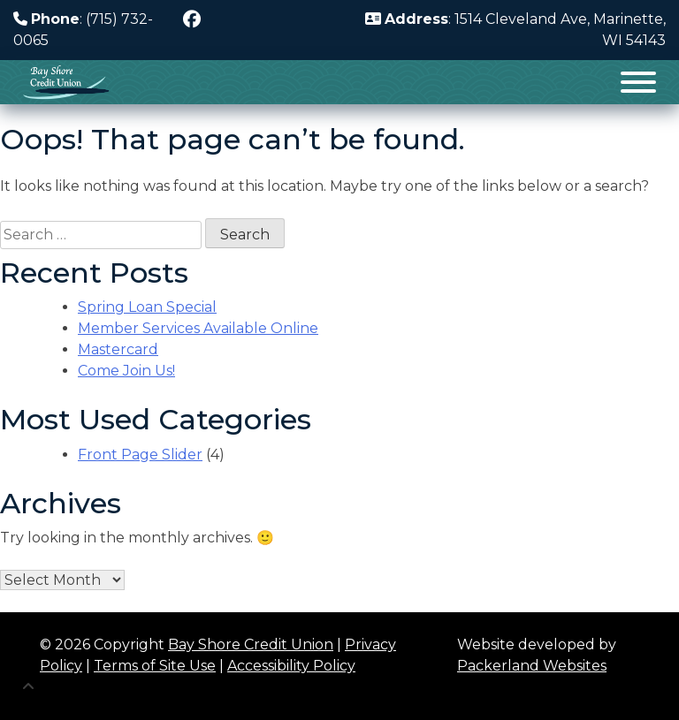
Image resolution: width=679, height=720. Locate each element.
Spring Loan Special (147, 307)
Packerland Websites (532, 665)
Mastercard (118, 349)
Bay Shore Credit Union (250, 644)
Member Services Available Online (198, 328)
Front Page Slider (140, 454)
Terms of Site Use (155, 665)
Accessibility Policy (291, 665)
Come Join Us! (126, 370)
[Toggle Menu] (638, 82)
